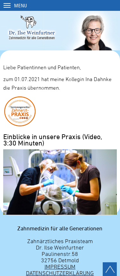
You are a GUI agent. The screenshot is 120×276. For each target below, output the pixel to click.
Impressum (60, 266)
